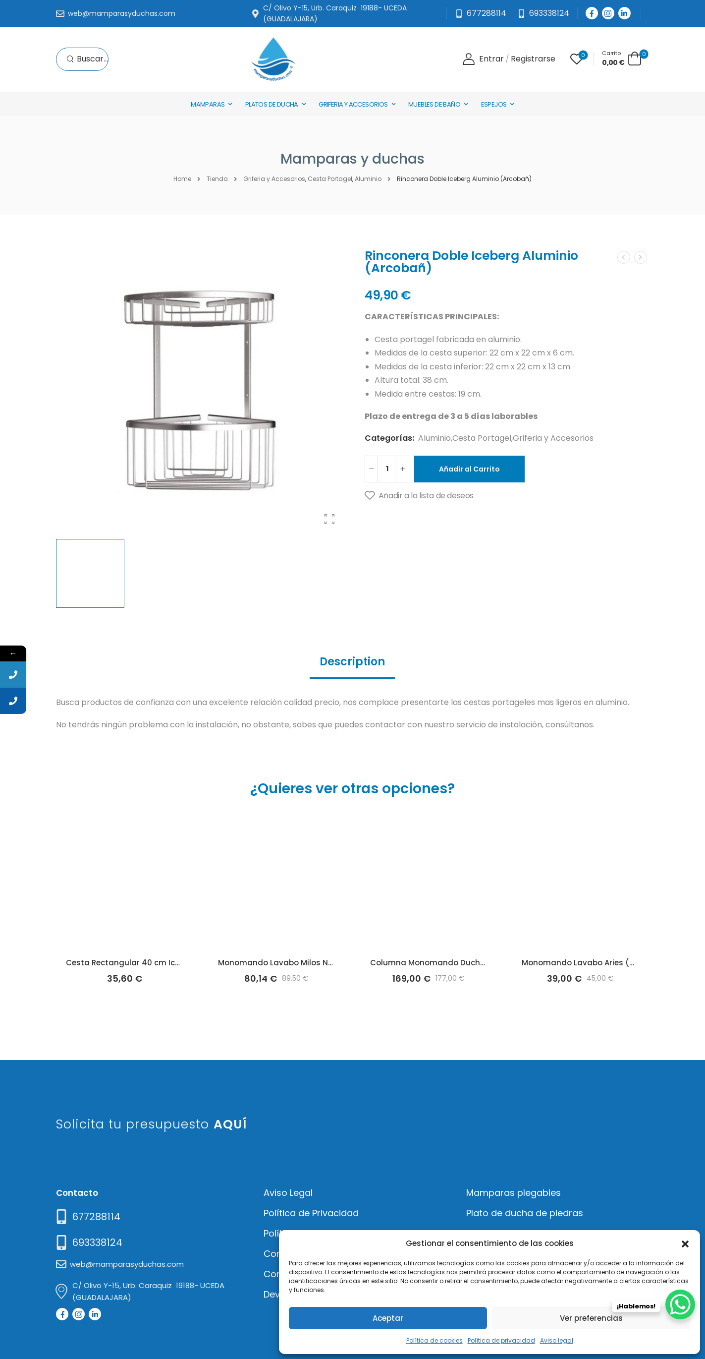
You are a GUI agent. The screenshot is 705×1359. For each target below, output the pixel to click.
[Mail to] (115, 13)
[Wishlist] (576, 59)
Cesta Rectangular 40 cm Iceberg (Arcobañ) (153, 962)
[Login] (483, 59)
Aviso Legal (288, 1192)
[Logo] (273, 59)
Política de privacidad (501, 1340)
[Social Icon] (592, 13)
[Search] (87, 59)
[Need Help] (543, 13)
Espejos (494, 104)
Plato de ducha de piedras (524, 1213)
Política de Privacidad (311, 1213)
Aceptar (388, 1318)
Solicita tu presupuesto (151, 1124)
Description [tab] (352, 661)
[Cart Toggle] (622, 58)
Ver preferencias (591, 1318)
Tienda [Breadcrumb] (217, 179)
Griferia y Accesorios (353, 104)
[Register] (533, 59)
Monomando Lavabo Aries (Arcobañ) (594, 962)
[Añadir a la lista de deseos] (419, 496)
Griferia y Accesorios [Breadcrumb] (274, 179)
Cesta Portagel (481, 438)
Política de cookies (434, 1340)
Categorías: (389, 438)
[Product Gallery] (329, 519)
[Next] (640, 257)
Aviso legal (556, 1340)
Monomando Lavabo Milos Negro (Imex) (296, 962)
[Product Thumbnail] (200, 389)
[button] (685, 1243)
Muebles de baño (434, 104)
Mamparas (207, 104)
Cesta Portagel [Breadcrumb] (330, 179)
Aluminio (434, 438)
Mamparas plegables (513, 1192)
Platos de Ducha (271, 104)
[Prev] (623, 257)
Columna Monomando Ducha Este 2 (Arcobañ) (461, 962)
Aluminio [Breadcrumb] (368, 179)
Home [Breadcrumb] (182, 179)
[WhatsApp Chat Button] (680, 1304)
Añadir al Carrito (469, 469)
